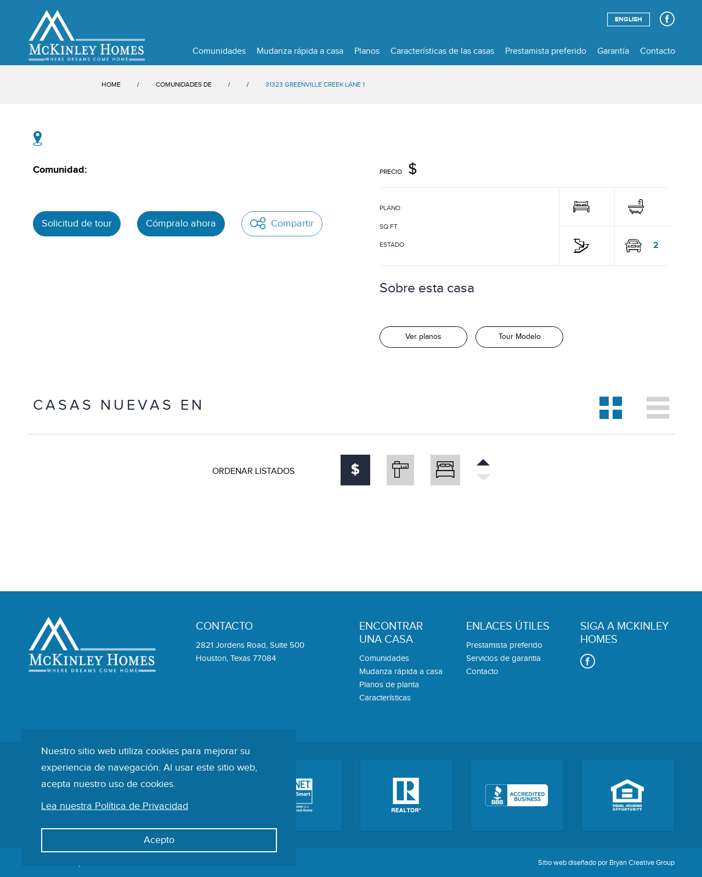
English (628, 19)
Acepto (159, 840)
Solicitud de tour (77, 223)
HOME (111, 84)
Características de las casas (442, 51)
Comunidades (219, 51)
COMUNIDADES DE (184, 84)
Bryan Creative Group (642, 862)
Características (385, 698)
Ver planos (423, 336)
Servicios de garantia (503, 658)
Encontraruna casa (391, 633)
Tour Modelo (520, 336)
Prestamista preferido (545, 51)
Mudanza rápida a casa (300, 51)
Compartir (282, 223)
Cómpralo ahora (181, 223)
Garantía (613, 51)
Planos (367, 51)
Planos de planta (389, 684)
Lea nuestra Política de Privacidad (114, 806)
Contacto (657, 51)
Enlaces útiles (508, 626)
